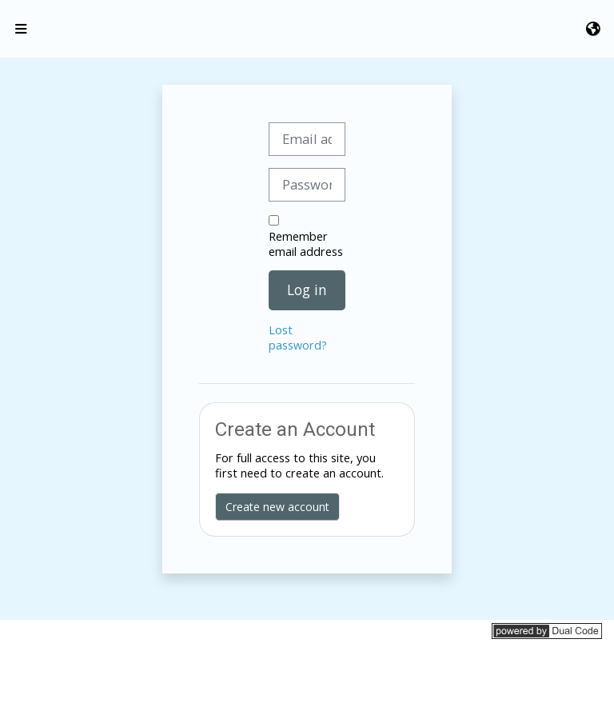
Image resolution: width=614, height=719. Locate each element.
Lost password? (298, 337)
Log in (307, 289)
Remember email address (306, 244)
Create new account (277, 506)
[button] (594, 29)
